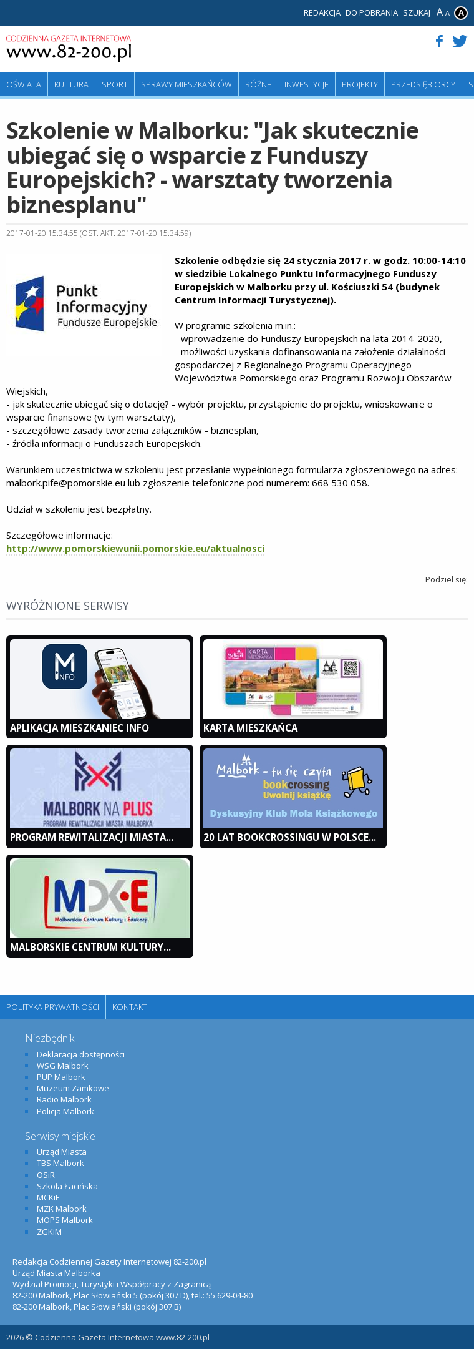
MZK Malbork (62, 1208)
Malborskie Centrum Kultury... (90, 947)
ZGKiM (49, 1231)
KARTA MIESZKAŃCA (250, 728)
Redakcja (322, 12)
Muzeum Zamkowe (73, 1088)
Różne (258, 84)
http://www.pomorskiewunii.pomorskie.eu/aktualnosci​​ (135, 548)
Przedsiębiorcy (423, 84)
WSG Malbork (63, 1065)
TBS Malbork (60, 1163)
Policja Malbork (65, 1111)
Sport (115, 84)
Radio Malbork (64, 1099)
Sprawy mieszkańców (186, 84)
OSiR (46, 1174)
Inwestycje (306, 84)
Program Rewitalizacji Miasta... (91, 837)
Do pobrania (372, 12)
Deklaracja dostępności (81, 1054)
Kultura (71, 84)
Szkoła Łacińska (67, 1186)
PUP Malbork (61, 1076)
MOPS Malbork (65, 1219)
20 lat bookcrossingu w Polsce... (289, 837)
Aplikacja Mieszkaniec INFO (79, 728)
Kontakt (129, 1007)
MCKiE (48, 1197)
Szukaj (416, 12)
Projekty (360, 84)
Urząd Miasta (62, 1151)
